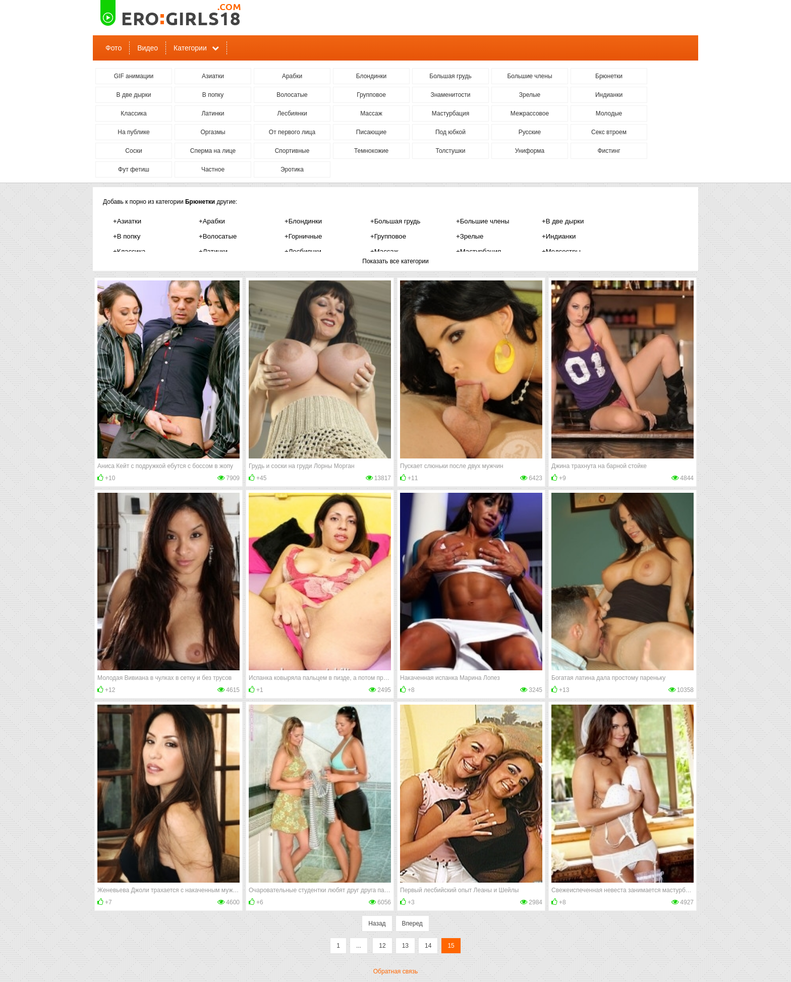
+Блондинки (303, 221)
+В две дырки (563, 221)
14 (428, 945)
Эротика (292, 169)
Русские (530, 132)
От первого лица (292, 132)
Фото (113, 48)
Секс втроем (609, 132)
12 (382, 945)
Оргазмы (212, 132)
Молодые (609, 113)
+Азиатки (127, 221)
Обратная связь (395, 971)
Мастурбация (450, 113)
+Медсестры (561, 251)
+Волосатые (218, 236)
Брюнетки (609, 76)
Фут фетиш (133, 169)
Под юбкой (450, 132)
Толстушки (450, 150)
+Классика (129, 251)
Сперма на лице (213, 150)
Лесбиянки (292, 113)
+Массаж (384, 251)
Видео (147, 48)
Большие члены (529, 76)
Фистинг (608, 150)
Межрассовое (530, 113)
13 (405, 945)
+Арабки (212, 221)
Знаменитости (450, 94)
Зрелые (530, 94)
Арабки (292, 76)
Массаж (371, 113)
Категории (190, 48)
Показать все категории (395, 261)
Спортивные (292, 150)
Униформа (530, 150)
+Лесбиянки (303, 251)
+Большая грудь (395, 221)
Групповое (371, 94)
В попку (212, 94)
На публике (133, 132)
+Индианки (559, 236)
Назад (376, 923)
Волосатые (291, 94)
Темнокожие (371, 150)
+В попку (126, 236)
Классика (134, 113)
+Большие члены (483, 221)
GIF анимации (134, 76)
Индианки (609, 94)
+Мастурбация (478, 251)
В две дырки (134, 94)
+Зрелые (469, 236)
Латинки (212, 113)
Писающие (371, 132)
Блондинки (371, 76)
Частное (212, 169)
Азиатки (213, 76)
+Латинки (213, 251)
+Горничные (303, 236)
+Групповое (388, 236)
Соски (133, 150)
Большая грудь (450, 76)
